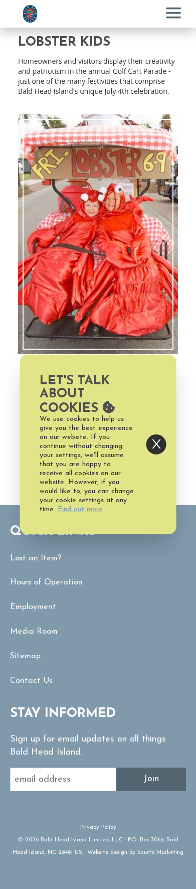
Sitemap (25, 656)
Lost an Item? (36, 558)
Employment (33, 607)
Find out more (80, 509)
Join (151, 779)
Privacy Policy (98, 827)
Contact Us (31, 681)
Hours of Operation (46, 582)
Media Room (34, 632)
